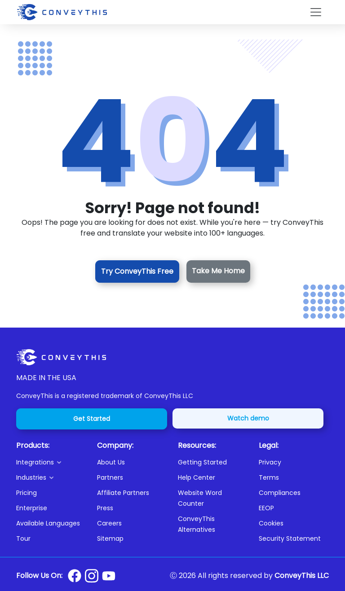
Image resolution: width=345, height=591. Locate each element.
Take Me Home (218, 271)
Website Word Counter (200, 498)
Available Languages (48, 523)
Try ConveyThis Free (137, 271)
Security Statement (290, 538)
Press (105, 507)
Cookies (271, 523)
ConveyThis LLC (301, 575)
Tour (23, 538)
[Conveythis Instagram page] (91, 575)
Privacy (270, 462)
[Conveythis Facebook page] (74, 575)
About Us (111, 462)
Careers (109, 523)
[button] (51, 462)
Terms (269, 477)
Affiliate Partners (123, 492)
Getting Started (202, 462)
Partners (110, 477)
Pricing (26, 492)
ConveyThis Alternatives (196, 524)
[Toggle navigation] (316, 12)
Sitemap (110, 538)
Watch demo (248, 418)
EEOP (266, 507)
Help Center (196, 477)
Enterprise (31, 507)
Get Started (91, 418)
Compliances (280, 492)
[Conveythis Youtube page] (108, 576)
